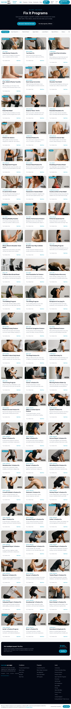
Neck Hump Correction (42, 670)
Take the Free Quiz (63, 2)
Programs (25, 2)
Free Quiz (57, 679)
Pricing (30, 2)
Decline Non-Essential (56, 706)
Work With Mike (58, 690)
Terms (56, 694)
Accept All (66, 706)
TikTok (7, 673)
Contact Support (58, 696)
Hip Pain (21, 674)
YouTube (12, 673)
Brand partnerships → (5, 675)
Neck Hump (21, 670)
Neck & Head (26, 31)
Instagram (3, 673)
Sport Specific (15, 31)
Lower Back (45, 31)
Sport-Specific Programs (60, 676)
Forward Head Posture (24, 667)
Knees (64, 31)
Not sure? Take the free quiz (26, 23)
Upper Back (36, 31)
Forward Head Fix (41, 667)
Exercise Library (58, 672)
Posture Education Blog (60, 670)
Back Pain (21, 676)
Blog (41, 2)
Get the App (45, 2)
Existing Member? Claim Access (62, 699)
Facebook (17, 673)
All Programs (5, 31)
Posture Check (17, 2)
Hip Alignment (40, 672)
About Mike (52, 2)
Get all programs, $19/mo (45, 23)
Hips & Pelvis (55, 31)
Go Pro (63, 651)
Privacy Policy (58, 692)
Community (35, 2)
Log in (56, 2)
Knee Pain (21, 672)
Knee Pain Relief (40, 674)
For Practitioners (58, 683)
